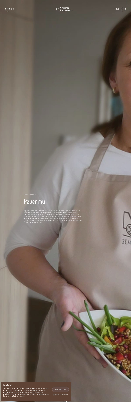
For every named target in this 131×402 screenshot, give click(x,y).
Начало (26, 194)
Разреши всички (60, 389)
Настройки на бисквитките (60, 395)
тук (22, 396)
